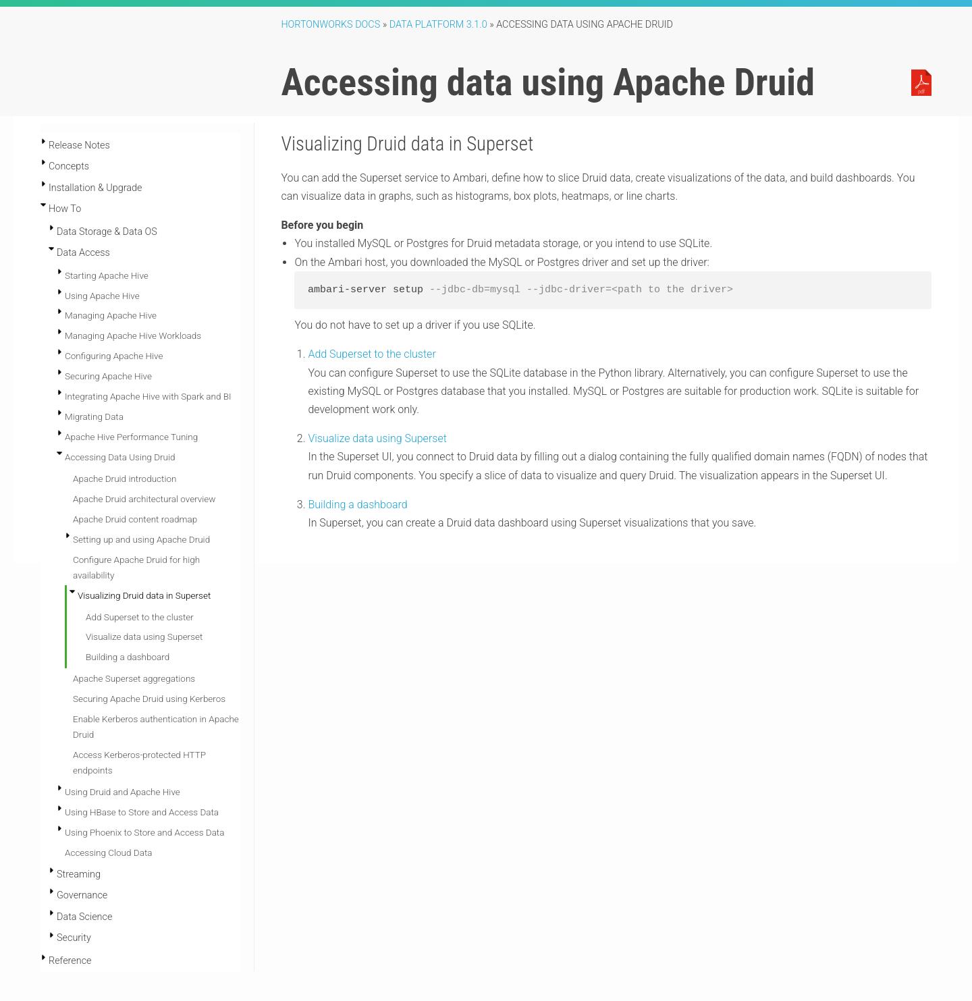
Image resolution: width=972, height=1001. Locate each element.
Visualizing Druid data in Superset (144, 595)
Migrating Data (94, 416)
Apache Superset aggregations (134, 678)
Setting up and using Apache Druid (141, 539)
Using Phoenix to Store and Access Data (144, 832)
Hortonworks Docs (330, 24)
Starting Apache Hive (106, 275)
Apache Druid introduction (124, 478)
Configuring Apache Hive (114, 355)
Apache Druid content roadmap (135, 519)
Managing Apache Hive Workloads (133, 335)
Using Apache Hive (102, 295)
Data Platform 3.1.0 (438, 24)
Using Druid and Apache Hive (122, 791)
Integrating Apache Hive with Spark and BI (148, 396)
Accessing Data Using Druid (120, 457)
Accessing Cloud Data (108, 852)
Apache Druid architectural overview (144, 498)
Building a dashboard (127, 656)
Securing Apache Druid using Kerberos (149, 698)
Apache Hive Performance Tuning (131, 436)
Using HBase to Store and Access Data (142, 812)
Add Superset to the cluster (140, 617)
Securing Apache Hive (108, 376)
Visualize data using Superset (144, 636)
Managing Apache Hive (111, 315)
